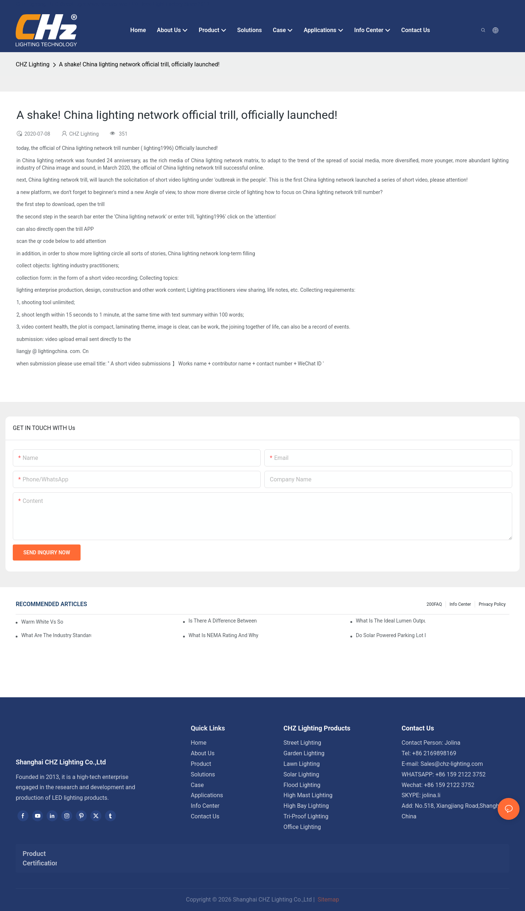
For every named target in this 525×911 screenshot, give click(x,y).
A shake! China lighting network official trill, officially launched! (139, 64)
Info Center (460, 604)
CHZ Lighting (33, 64)
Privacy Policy (492, 604)
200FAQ (434, 604)
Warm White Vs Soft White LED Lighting (42, 622)
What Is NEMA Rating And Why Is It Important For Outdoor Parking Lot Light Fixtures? (223, 635)
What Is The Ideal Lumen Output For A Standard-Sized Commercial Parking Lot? (390, 621)
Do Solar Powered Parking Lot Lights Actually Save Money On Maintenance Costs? (390, 635)
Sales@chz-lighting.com (451, 763)
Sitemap (327, 899)
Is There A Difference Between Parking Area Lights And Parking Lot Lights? (223, 621)
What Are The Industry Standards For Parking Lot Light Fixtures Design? (56, 635)
